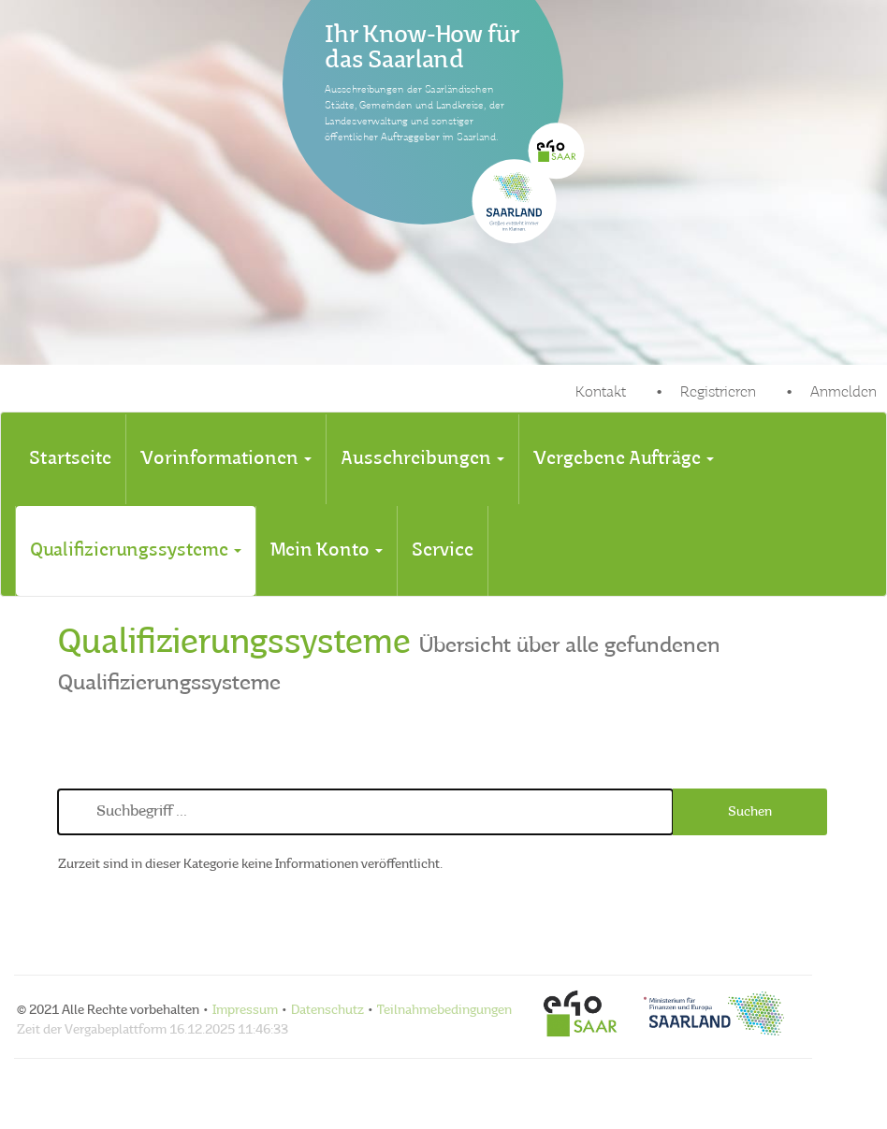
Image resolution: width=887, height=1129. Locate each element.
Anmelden (843, 392)
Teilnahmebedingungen (444, 1010)
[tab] (70, 459)
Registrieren (718, 392)
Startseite (70, 459)
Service (442, 551)
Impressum (245, 1010)
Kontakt (600, 392)
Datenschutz (327, 1010)
